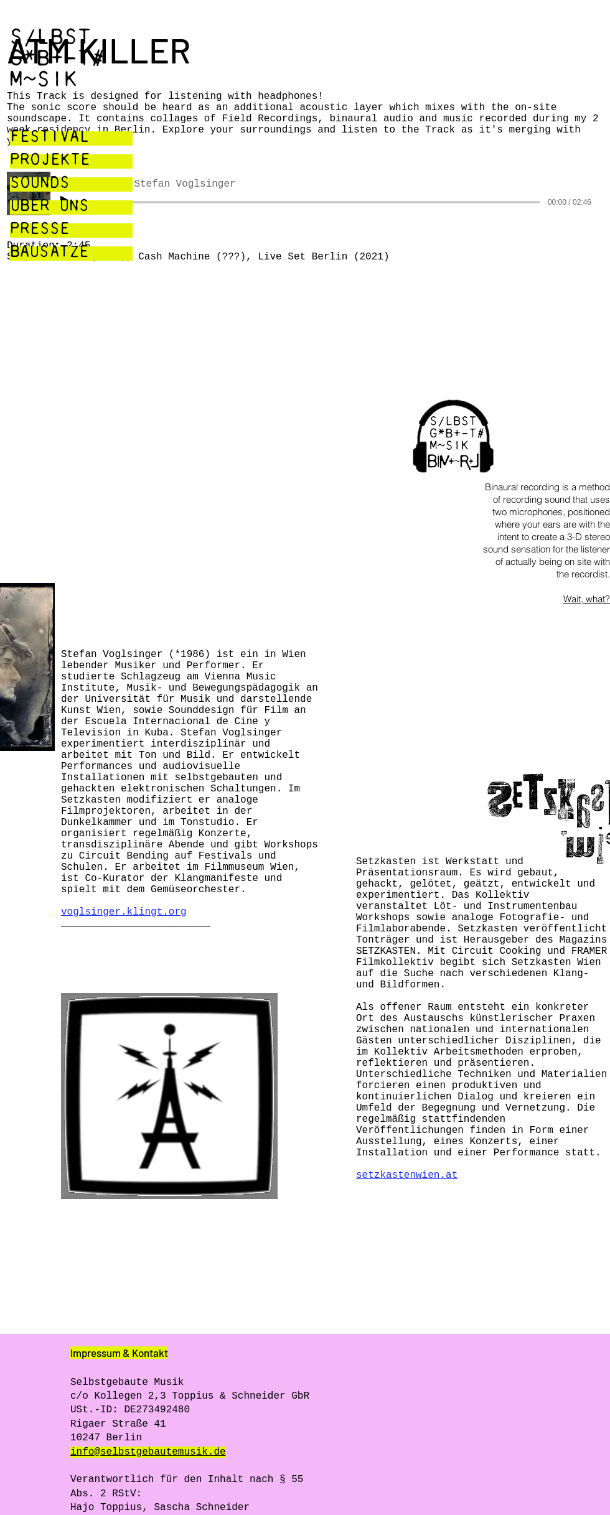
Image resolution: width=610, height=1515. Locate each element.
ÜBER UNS (49, 207)
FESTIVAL (50, 138)
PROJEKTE (50, 161)
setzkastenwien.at (407, 1175)
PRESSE (40, 230)
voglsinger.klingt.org (124, 912)
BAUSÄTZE (49, 253)
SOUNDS (40, 184)
